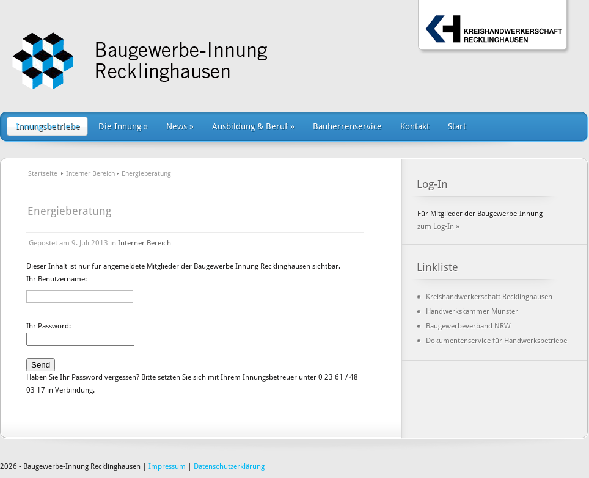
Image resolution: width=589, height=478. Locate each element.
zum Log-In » (438, 226)
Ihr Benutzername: (56, 279)
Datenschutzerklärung (229, 466)
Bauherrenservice (347, 126)
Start (457, 126)
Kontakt (415, 126)
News (180, 126)
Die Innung (123, 126)
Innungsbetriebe (48, 126)
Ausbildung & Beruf (253, 126)
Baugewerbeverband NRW (468, 326)
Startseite (42, 174)
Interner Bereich (90, 174)
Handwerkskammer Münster (472, 311)
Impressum (167, 466)
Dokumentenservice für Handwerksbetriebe (496, 340)
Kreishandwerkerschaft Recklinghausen (489, 296)
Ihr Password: (48, 326)
